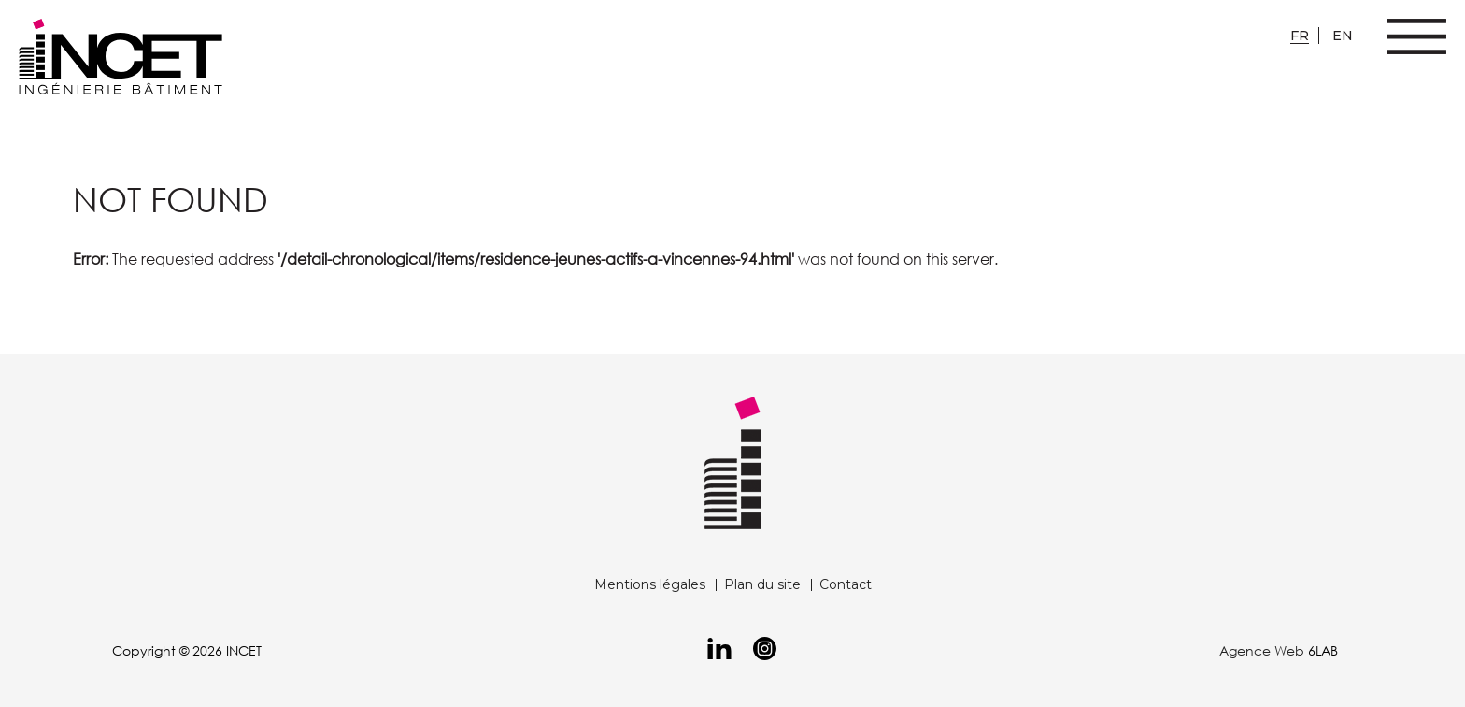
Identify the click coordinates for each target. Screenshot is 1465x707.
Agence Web (1261, 650)
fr (1299, 35)
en (1342, 35)
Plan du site (762, 584)
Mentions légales (649, 584)
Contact (845, 584)
